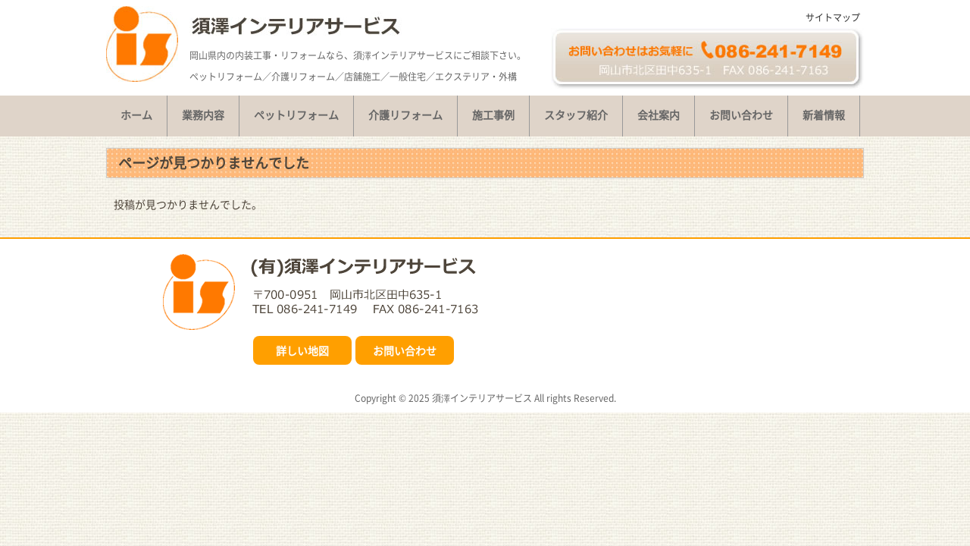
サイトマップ (833, 17)
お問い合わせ (404, 350)
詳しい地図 (302, 350)
